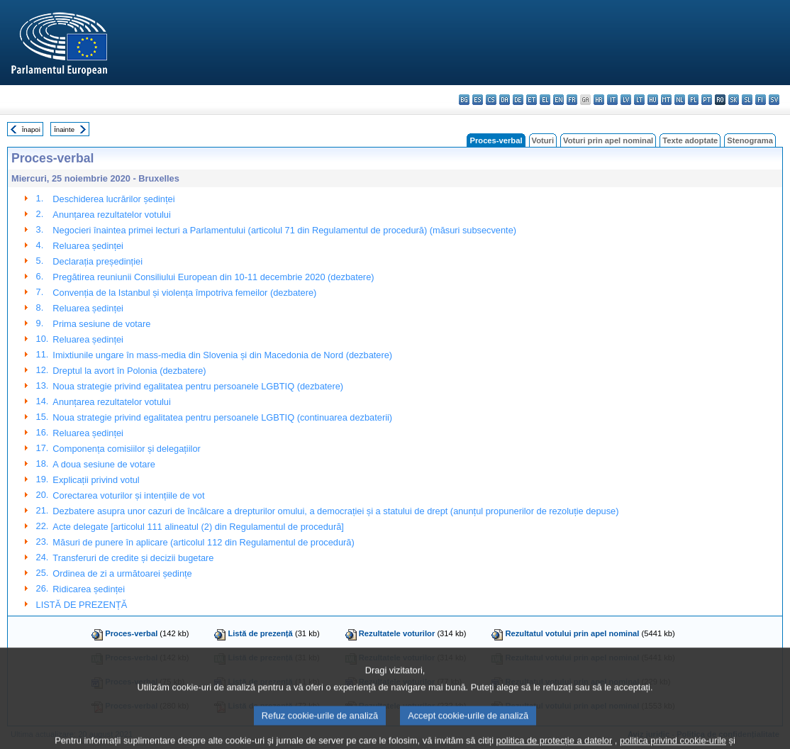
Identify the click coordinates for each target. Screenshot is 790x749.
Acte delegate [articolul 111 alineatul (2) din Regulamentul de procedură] (197, 526)
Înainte (64, 129)
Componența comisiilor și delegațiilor (126, 448)
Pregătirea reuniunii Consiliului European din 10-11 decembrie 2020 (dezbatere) (213, 277)
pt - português (706, 99)
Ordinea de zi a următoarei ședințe (121, 573)
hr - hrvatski (599, 99)
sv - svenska (774, 99)
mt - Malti (666, 99)
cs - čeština (491, 99)
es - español (477, 99)
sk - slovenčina (733, 99)
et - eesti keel (531, 99)
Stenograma (750, 140)
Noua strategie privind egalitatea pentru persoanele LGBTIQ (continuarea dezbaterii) (222, 417)
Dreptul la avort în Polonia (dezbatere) (129, 370)
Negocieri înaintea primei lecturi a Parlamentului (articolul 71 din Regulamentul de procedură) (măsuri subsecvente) (284, 230)
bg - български (464, 99)
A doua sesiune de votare (103, 464)
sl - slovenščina (747, 99)
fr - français (572, 99)
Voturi (543, 140)
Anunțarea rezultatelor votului (111, 214)
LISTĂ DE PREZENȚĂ (82, 604)
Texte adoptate (690, 140)
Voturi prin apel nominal (608, 140)
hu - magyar (652, 99)
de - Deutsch (518, 99)
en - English (558, 99)
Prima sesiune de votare (101, 323)
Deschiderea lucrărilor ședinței (113, 199)
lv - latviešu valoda (626, 99)
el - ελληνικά (545, 99)
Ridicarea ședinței (88, 589)
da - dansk (504, 99)
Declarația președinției (97, 261)
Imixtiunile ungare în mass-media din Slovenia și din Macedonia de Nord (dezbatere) (222, 355)
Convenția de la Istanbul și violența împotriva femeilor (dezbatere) (184, 292)
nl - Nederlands (679, 99)
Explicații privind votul (95, 480)
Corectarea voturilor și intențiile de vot (128, 495)
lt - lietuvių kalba (639, 99)
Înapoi (31, 129)
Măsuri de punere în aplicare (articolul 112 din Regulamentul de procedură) (203, 542)
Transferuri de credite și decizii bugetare (132, 558)
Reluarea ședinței (87, 245)
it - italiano (612, 99)
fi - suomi (760, 99)
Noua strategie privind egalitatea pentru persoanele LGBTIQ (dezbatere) (197, 386)
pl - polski (693, 99)
